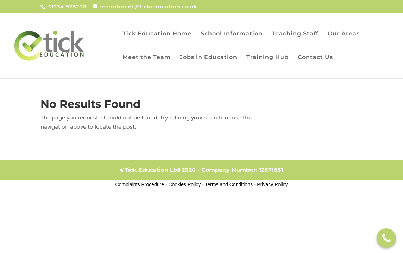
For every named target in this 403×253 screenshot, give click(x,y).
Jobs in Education (208, 57)
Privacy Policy (272, 184)
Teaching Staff (295, 34)
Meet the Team (146, 57)
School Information (232, 34)
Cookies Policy (184, 184)
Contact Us (315, 57)
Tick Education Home (156, 34)
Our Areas (344, 34)
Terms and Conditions (229, 184)
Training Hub (267, 57)
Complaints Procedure (139, 184)
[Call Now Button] (386, 238)
